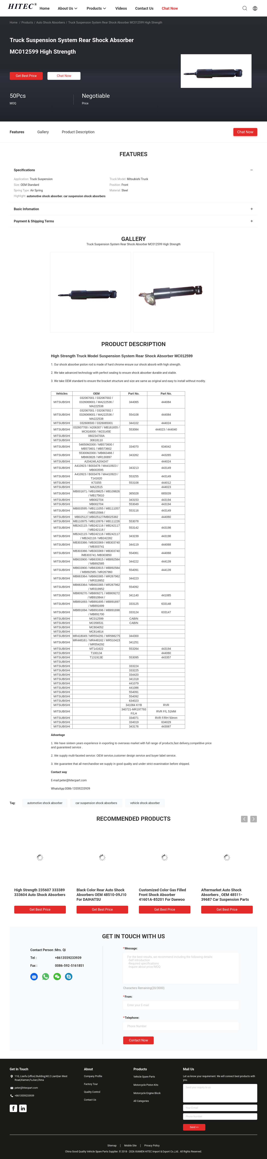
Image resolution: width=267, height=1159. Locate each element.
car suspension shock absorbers (96, 803)
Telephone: (132, 1017)
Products (27, 22)
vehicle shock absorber (145, 803)
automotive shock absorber (45, 803)
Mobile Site (130, 1145)
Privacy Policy (151, 1145)
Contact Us (90, 1099)
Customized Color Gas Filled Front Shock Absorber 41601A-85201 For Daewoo (162, 895)
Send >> (194, 1127)
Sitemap (112, 1145)
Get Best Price (26, 76)
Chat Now (64, 76)
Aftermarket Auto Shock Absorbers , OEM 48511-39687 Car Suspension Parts (225, 895)
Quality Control (92, 1092)
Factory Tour (91, 1084)
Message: (131, 948)
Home (14, 22)
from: (128, 996)
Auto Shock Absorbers (50, 22)
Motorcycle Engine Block (147, 1093)
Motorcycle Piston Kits (146, 1085)
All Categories (141, 1101)
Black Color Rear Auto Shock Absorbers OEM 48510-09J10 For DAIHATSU (101, 895)
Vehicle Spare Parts (144, 1076)
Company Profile (93, 1076)
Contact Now (138, 1040)
